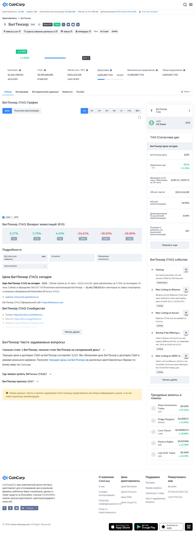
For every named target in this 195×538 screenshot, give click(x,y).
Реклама (150, 482)
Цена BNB (126, 497)
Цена (7, 110)
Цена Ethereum (129, 491)
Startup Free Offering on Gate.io (169, 332)
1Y (121, 110)
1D (84, 110)
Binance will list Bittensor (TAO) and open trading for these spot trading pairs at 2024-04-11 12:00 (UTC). (171, 298)
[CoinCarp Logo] (14, 4)
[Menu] (191, 5)
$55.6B (95, 11)
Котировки (22, 91)
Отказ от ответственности (107, 511)
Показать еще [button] (169, 245)
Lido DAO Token (166, 453)
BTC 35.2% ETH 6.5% (126, 11)
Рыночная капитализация (26, 110)
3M (106, 110)
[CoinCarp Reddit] (16, 508)
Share (185, 91)
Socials (80, 91)
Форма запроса (154, 488)
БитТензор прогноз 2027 (20, 381)
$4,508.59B (70, 11)
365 (35, 11)
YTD (129, 110)
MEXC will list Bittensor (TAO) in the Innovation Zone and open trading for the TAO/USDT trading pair (172, 364)
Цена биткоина (128, 486)
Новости (67, 91)
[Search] (185, 5)
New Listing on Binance (165, 289)
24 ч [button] (86, 58)
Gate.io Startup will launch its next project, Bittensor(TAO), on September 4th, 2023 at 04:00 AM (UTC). (172, 341)
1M (99, 110)
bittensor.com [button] (12, 31)
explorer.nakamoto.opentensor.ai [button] (41, 31)
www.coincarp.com (20, 524)
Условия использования (106, 493)
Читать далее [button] (72, 332)
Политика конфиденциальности (110, 502)
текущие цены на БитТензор (67, 360)
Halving (157, 269)
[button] (68, 24)
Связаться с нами (155, 493)
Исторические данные (45, 91)
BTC (16, 217)
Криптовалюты (9, 18)
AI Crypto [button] (104, 31)
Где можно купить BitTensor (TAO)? (27, 374)
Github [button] (66, 31)
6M (114, 110)
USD (8, 217)
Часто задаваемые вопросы (155, 500)
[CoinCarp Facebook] (10, 508)
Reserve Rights (165, 441)
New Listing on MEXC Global (167, 355)
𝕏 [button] (63, 24)
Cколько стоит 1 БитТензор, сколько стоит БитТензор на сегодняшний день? (53, 349)
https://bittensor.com (52, 302)
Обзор (8, 91)
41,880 (21, 11)
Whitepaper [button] (83, 31)
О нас (102, 486)
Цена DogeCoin (129, 502)
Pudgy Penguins (166, 419)
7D (91, 110)
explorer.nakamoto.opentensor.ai (22, 297)
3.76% (21, 52)
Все (137, 110)
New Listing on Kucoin (164, 312)
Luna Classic (164, 430)
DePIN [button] (114, 31)
